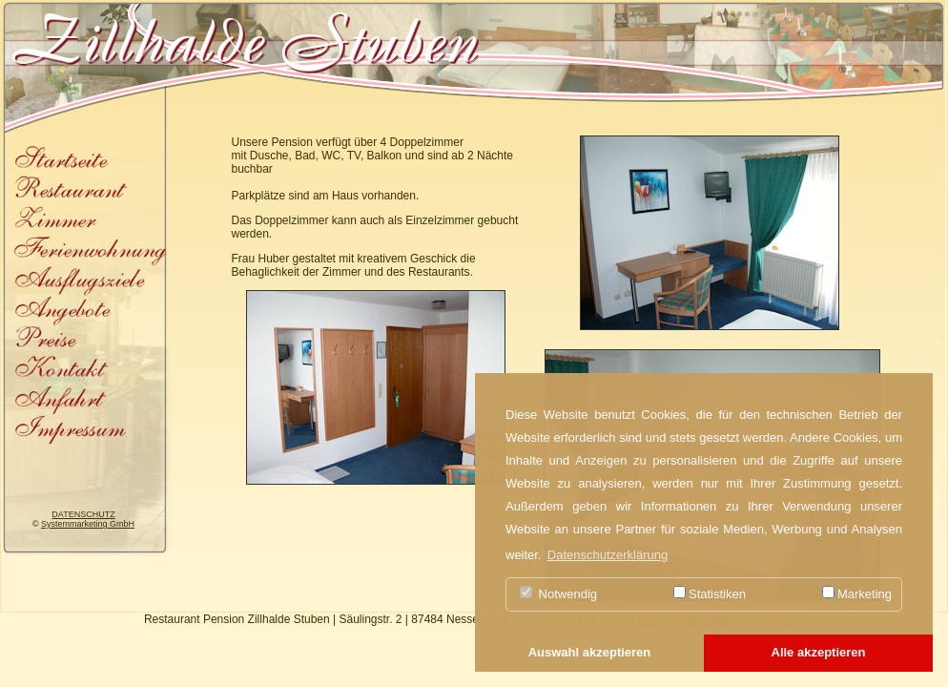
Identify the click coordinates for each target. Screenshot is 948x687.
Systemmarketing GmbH (87, 524)
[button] (589, 654)
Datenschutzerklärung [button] (607, 555)
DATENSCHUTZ (83, 514)
